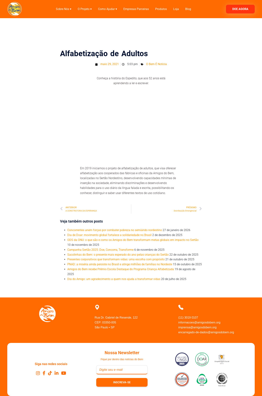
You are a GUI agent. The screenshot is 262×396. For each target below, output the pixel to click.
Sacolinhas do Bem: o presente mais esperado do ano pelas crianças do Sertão (118, 254)
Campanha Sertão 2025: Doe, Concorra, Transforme (100, 249)
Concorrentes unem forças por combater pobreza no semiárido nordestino (114, 230)
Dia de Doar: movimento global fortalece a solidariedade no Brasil (109, 235)
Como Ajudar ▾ (107, 9)
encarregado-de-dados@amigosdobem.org (206, 332)
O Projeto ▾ (85, 9)
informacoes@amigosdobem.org (199, 322)
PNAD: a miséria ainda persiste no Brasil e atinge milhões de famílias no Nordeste (119, 264)
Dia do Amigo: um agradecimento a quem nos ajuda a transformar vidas (113, 279)
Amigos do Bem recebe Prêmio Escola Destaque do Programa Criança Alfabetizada (120, 269)
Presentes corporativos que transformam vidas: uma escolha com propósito (116, 259)
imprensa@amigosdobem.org (197, 327)
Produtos (161, 9)
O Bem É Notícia (156, 64)
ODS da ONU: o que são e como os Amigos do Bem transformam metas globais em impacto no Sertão (133, 240)
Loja (176, 9)
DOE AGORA (240, 9)
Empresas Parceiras (136, 9)
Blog (188, 9)
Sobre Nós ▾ (63, 9)
